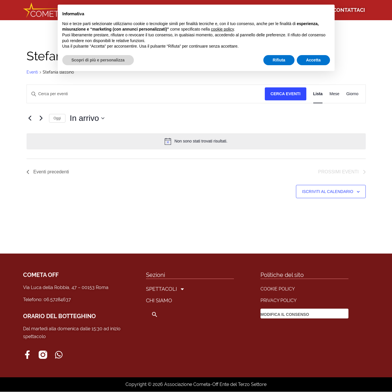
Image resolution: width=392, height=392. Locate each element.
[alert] (196, 141)
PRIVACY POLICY (278, 300)
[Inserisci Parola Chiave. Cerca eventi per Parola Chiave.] (146, 94)
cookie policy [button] (222, 29)
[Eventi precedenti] (30, 118)
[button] (165, 314)
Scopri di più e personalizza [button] (98, 60)
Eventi (32, 72)
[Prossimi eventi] (41, 118)
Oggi (57, 118)
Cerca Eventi (286, 93)
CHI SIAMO (159, 300)
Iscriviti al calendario (327, 192)
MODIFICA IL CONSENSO (284, 314)
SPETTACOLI (165, 289)
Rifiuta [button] (279, 60)
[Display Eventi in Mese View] (334, 94)
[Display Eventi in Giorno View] (352, 94)
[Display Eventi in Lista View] (318, 94)
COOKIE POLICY (277, 289)
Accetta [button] (313, 60)
